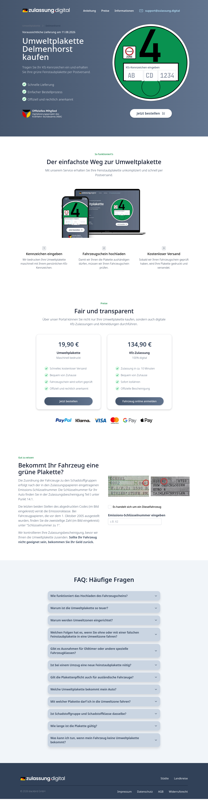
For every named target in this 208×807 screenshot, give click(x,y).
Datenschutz (145, 799)
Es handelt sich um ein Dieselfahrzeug (137, 507)
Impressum (124, 799)
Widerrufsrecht (178, 799)
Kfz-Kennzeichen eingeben (143, 67)
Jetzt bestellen (151, 113)
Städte (165, 786)
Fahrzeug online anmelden (139, 401)
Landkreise (181, 786)
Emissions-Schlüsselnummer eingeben (136, 515)
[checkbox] (109, 506)
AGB (160, 799)
